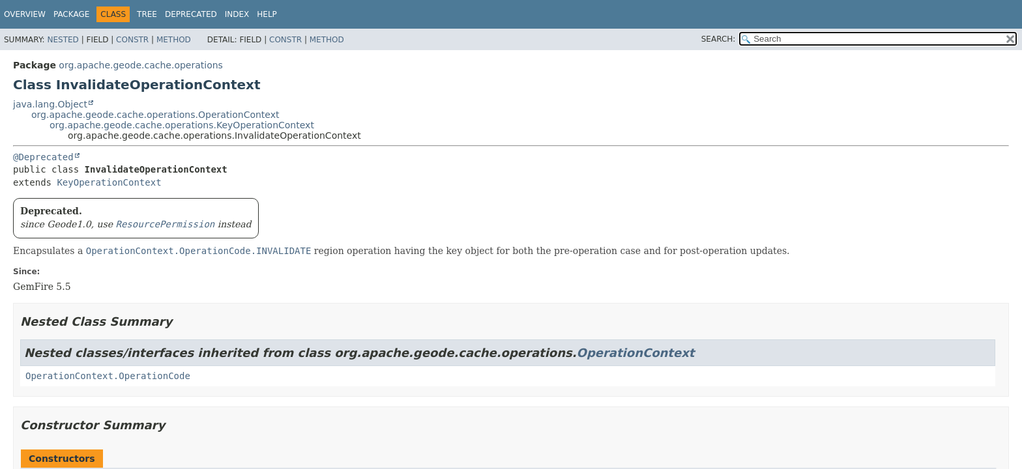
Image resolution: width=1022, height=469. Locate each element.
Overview (25, 14)
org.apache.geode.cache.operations (141, 65)
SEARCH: (718, 39)
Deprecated (191, 14)
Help (267, 14)
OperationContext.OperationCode (107, 376)
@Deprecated (43, 157)
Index (237, 14)
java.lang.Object (50, 104)
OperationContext (636, 353)
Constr (132, 39)
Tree (147, 14)
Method (173, 39)
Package (71, 14)
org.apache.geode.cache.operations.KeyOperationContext (182, 125)
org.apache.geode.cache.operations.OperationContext (155, 114)
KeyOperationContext (109, 182)
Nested (62, 39)
